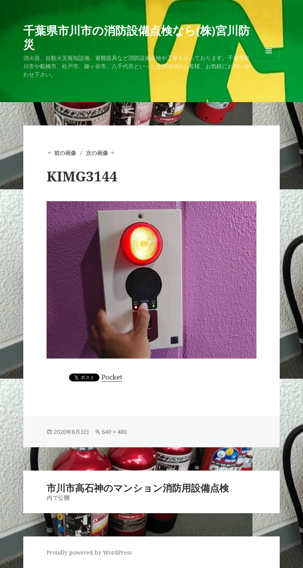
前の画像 (65, 153)
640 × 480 (114, 431)
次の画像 (97, 153)
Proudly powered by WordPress (89, 552)
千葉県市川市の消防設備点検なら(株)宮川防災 (136, 37)
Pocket (111, 376)
